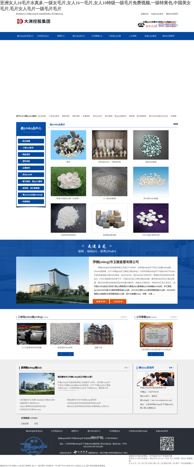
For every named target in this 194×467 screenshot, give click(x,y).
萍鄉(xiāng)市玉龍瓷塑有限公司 (116, 262)
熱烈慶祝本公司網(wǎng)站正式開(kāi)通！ (38, 400)
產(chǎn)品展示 (57, 124)
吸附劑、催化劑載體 (137, 116)
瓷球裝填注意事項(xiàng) (30, 410)
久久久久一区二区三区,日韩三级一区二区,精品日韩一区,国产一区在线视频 (160, 463)
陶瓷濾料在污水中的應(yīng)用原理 (81, 400)
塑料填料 (76, 116)
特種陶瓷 (26, 201)
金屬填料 (86, 116)
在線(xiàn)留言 (157, 14)
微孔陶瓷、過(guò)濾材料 (115, 116)
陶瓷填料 (66, 116)
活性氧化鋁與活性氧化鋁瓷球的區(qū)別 (84, 403)
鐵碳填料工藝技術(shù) (29, 403)
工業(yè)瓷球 (54, 116)
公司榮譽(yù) (96, 36)
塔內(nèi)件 (97, 116)
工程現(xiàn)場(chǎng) (33, 317)
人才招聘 (132, 36)
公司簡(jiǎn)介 (43, 36)
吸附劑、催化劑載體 (30, 188)
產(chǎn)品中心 (79, 36)
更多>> (127, 368)
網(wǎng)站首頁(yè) (25, 36)
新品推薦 (42, 116)
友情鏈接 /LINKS (29, 418)
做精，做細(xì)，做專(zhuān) (97, 248)
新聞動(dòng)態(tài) (31, 367)
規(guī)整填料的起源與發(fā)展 (33, 406)
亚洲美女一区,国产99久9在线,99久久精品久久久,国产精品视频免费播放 (75, 466)
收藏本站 (144, 14)
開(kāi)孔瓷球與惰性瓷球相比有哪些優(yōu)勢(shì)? (88, 406)
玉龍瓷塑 (25, 424)
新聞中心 (61, 36)
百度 (36, 424)
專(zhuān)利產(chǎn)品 (158, 116)
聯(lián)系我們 (172, 14)
